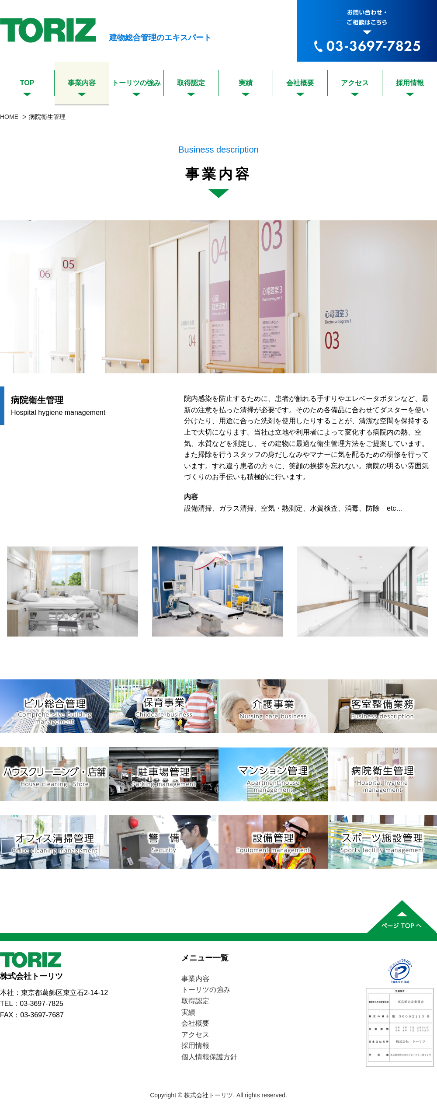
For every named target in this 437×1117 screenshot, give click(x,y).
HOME (9, 116)
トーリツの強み (136, 83)
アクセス (355, 83)
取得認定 (191, 83)
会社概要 (300, 83)
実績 (246, 83)
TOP (27, 83)
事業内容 (82, 83)
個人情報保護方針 (209, 1057)
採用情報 (410, 83)
